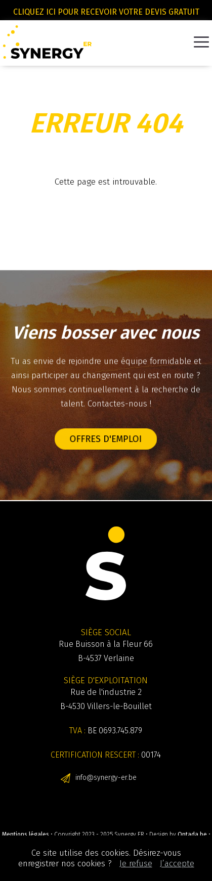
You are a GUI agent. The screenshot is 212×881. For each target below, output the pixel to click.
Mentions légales (25, 834)
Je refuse (135, 863)
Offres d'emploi (106, 438)
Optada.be (192, 834)
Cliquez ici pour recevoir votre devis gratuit (106, 12)
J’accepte (177, 863)
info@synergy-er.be (106, 777)
